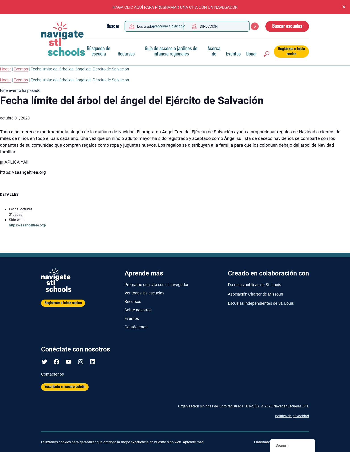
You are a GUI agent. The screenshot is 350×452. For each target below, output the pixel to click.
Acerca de (214, 51)
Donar (251, 54)
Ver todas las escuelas (144, 293)
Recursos (126, 54)
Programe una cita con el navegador (156, 284)
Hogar (5, 69)
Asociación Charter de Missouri (255, 294)
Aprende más (193, 442)
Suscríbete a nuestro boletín (64, 387)
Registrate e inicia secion (291, 51)
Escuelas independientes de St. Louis (261, 303)
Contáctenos (136, 326)
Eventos (233, 54)
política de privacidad (292, 415)
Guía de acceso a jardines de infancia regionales (171, 51)
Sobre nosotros (138, 309)
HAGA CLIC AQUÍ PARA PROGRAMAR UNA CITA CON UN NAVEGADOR (175, 7)
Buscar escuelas (287, 26)
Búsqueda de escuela (98, 51)
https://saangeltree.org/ (27, 225)
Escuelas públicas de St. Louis (254, 284)
